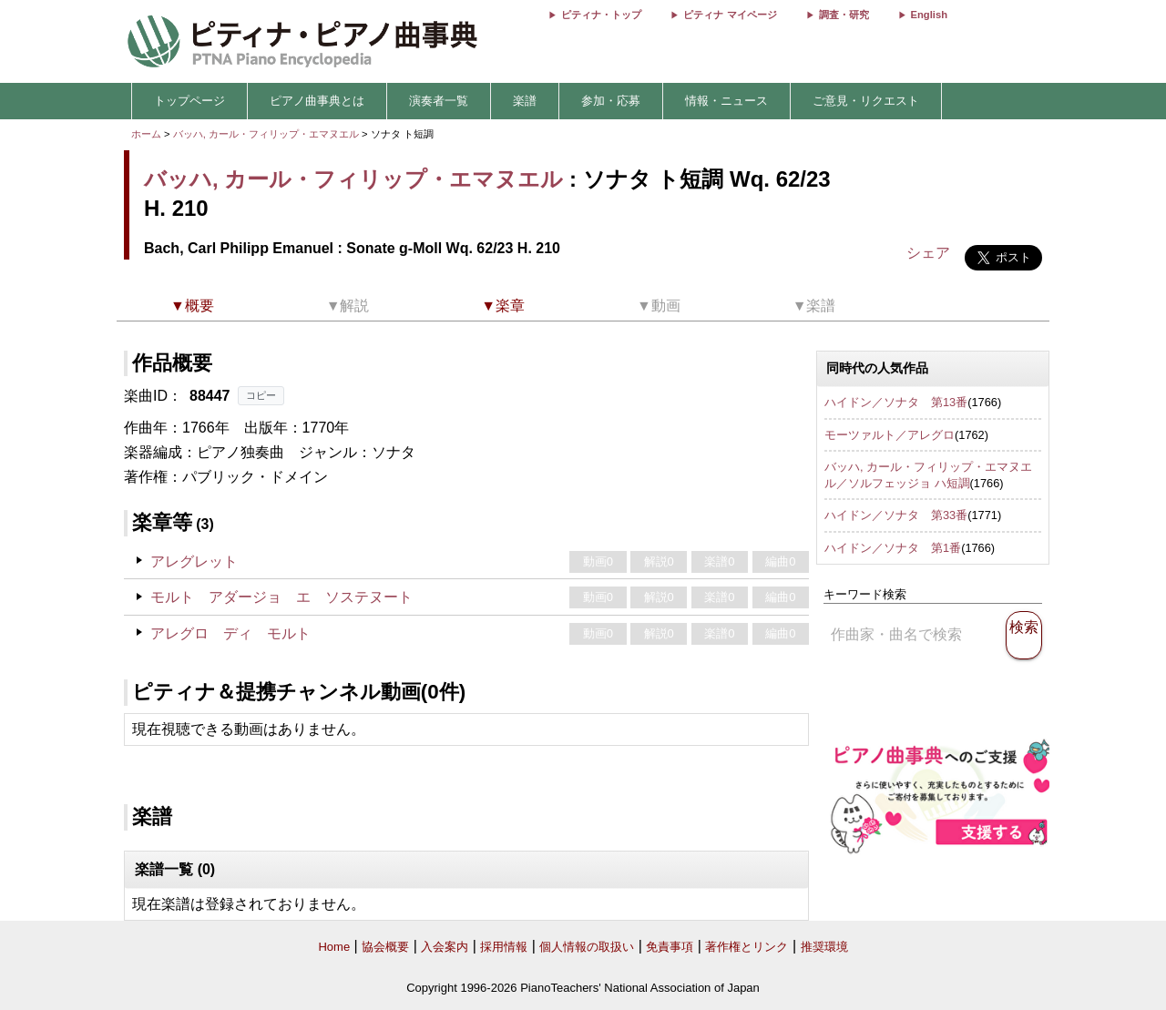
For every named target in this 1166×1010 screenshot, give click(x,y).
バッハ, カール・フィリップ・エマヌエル (266, 133)
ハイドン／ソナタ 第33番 (895, 515)
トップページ (189, 100)
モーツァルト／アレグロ (889, 435)
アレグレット (194, 561)
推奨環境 (824, 947)
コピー (261, 395)
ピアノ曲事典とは (317, 100)
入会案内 (444, 947)
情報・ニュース (726, 100)
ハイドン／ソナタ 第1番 (892, 548)
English (929, 14)
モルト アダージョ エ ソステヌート (281, 597)
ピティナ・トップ (601, 14)
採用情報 (503, 947)
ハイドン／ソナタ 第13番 (895, 402)
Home (334, 947)
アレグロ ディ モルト (230, 633)
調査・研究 (844, 14)
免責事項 (669, 947)
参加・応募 (610, 100)
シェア (928, 252)
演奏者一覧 (438, 100)
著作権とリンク (746, 947)
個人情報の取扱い (586, 947)
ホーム (146, 133)
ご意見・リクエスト (866, 100)
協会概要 (385, 947)
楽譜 (525, 100)
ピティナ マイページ (729, 14)
